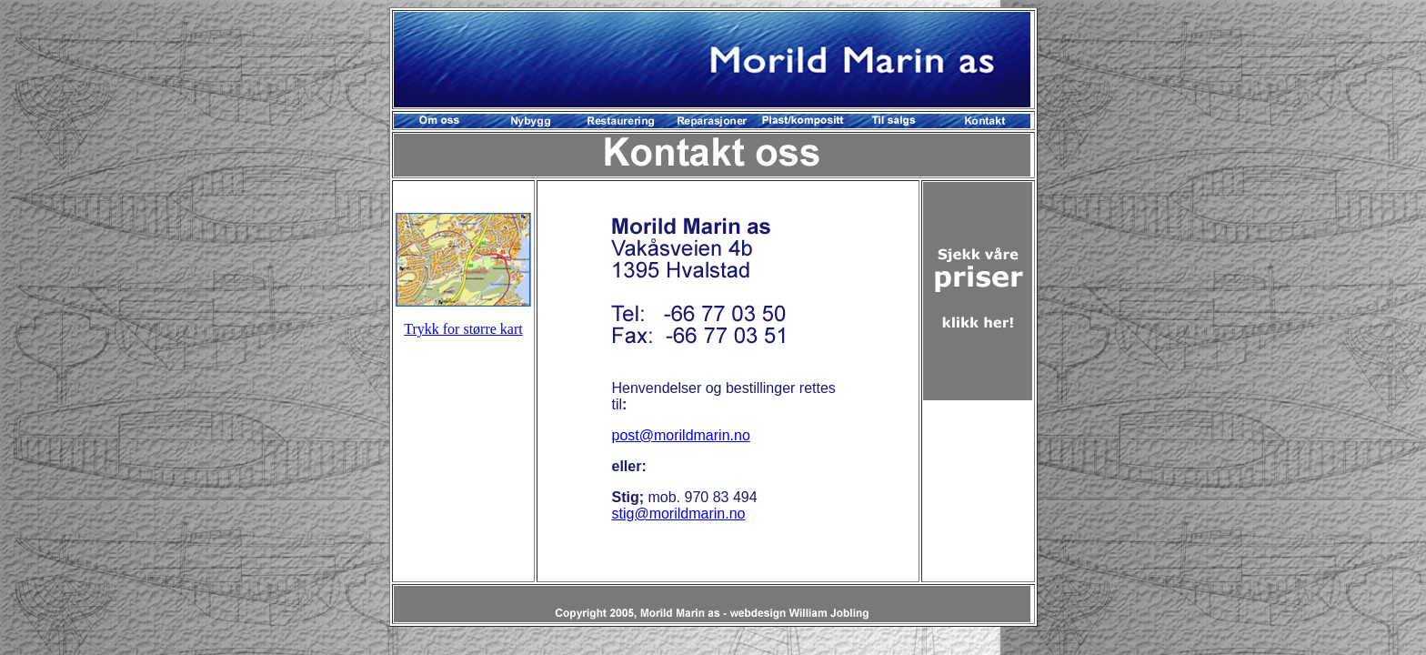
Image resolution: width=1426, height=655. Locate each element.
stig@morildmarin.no (678, 513)
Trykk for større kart (463, 329)
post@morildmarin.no (680, 435)
